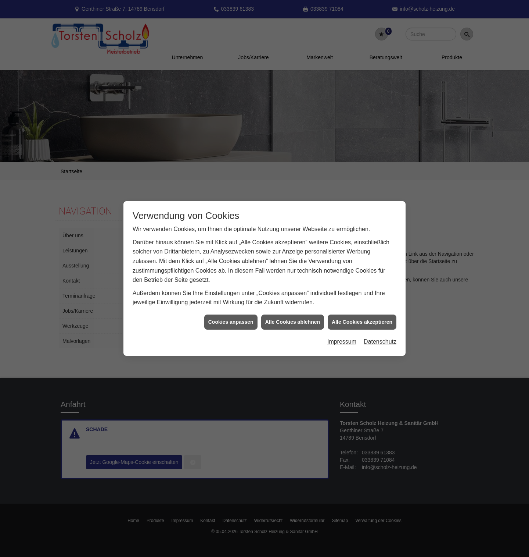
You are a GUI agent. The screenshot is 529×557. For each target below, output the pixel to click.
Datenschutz (380, 333)
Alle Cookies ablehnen (292, 314)
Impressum (341, 333)
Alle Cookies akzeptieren (362, 314)
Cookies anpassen (230, 314)
